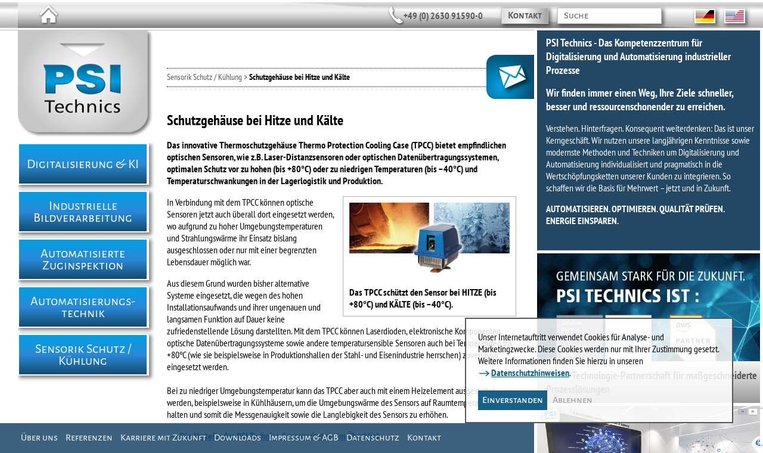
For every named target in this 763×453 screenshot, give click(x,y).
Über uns (39, 437)
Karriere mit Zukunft (163, 437)
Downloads (237, 437)
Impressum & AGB (304, 437)
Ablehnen (573, 400)
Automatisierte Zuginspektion (83, 259)
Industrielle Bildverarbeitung (82, 211)
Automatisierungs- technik (82, 306)
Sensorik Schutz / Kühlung (83, 354)
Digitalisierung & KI (83, 163)
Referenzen (89, 437)
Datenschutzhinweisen (530, 372)
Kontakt (525, 15)
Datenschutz (372, 437)
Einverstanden (512, 400)
